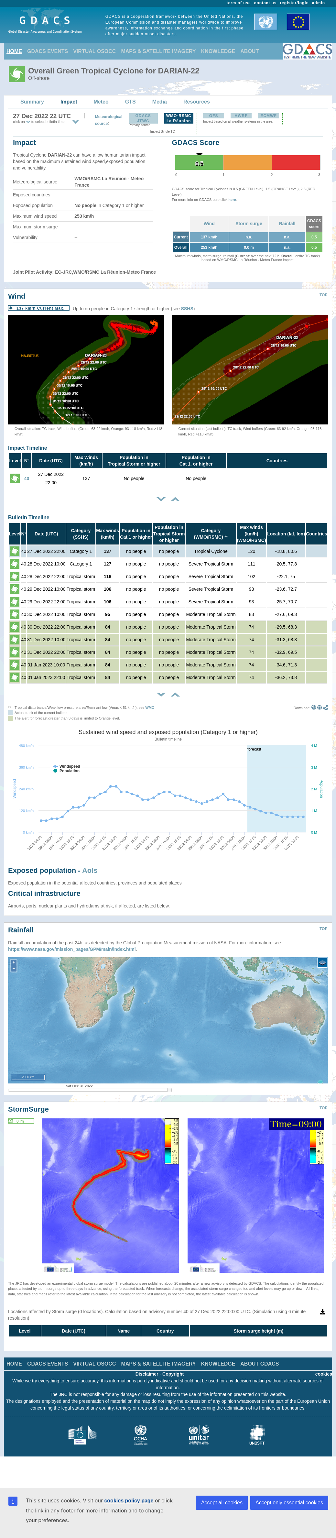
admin (318, 3)
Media (159, 101)
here (232, 200)
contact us (265, 3)
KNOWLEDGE (218, 51)
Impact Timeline (27, 448)
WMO (149, 707)
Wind (209, 223)
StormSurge (28, 1109)
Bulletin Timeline (28, 517)
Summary (32, 101)
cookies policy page (128, 1500)
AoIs (90, 870)
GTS (130, 101)
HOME (14, 51)
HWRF (241, 116)
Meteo (101, 101)
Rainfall (287, 223)
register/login (294, 3)
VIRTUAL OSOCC (94, 51)
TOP (323, 295)
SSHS (187, 308)
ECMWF (268, 116)
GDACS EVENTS (47, 51)
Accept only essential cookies (289, 1502)
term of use (239, 3)
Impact (68, 101)
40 (26, 478)
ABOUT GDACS (259, 1364)
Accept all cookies (222, 1502)
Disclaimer (146, 1374)
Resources (196, 101)
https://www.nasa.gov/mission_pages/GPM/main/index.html (72, 949)
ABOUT (249, 51)
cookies (323, 1374)
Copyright (173, 1374)
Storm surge (248, 223)
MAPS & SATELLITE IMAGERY (158, 51)
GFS (213, 116)
